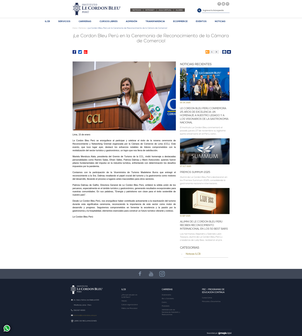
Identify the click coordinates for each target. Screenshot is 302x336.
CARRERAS (85, 21)
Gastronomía (166, 295)
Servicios (64, 21)
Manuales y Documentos (211, 301)
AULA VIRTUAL (165, 10)
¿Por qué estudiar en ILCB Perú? (129, 296)
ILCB (47, 21)
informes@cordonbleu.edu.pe (85, 315)
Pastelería (166, 306)
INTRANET (149, 10)
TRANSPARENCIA (155, 21)
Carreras (167, 290)
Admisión (131, 21)
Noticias (82, 28)
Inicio (75, 28)
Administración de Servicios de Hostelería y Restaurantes (171, 312)
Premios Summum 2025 (195, 172)
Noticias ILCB (193, 254)
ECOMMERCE (180, 21)
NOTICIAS (136, 10)
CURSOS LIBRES (109, 21)
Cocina (164, 302)
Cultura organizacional (129, 305)
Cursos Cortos (207, 298)
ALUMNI (179, 10)
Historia (124, 301)
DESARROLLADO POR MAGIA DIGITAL (218, 333)
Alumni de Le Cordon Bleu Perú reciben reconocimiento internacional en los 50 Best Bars (204, 225)
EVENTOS (201, 21)
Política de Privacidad (129, 308)
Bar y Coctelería (168, 298)
